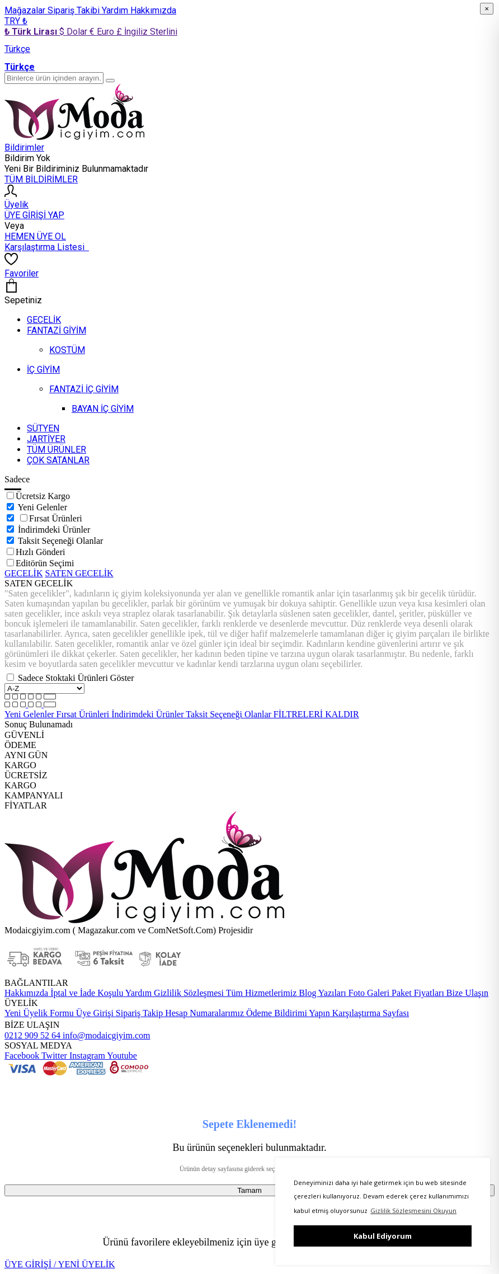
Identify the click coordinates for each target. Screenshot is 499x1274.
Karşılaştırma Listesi (46, 247)
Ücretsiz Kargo (43, 496)
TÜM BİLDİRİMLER (41, 179)
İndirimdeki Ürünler (54, 529)
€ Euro (103, 31)
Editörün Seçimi (45, 563)
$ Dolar (74, 31)
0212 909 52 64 (32, 1035)
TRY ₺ (15, 21)
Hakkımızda (153, 10)
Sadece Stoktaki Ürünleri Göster (76, 678)
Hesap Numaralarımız (203, 1013)
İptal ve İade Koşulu (85, 993)
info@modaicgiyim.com (105, 1035)
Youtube (121, 1055)
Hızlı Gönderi (40, 552)
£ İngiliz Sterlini (146, 31)
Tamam (249, 1190)
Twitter (53, 1055)
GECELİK (23, 573)
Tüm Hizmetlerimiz (260, 993)
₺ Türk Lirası (31, 31)
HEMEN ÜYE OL (35, 236)
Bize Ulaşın (466, 993)
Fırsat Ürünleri (55, 518)
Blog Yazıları (321, 993)
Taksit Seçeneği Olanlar (60, 541)
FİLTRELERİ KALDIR (316, 714)
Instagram (86, 1055)
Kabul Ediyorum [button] (383, 1236)
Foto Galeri (367, 993)
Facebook (21, 1055)
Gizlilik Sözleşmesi (188, 993)
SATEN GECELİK (79, 573)
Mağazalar (26, 10)
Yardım (116, 10)
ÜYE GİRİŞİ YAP (34, 215)
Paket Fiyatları (416, 993)
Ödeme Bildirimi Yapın (287, 1013)
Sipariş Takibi (75, 10)
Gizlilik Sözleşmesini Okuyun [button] (413, 1210)
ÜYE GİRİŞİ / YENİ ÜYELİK (59, 1264)
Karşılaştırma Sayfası (369, 1013)
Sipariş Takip (139, 1013)
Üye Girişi (95, 1013)
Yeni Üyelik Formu (39, 1013)
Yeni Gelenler (42, 507)
